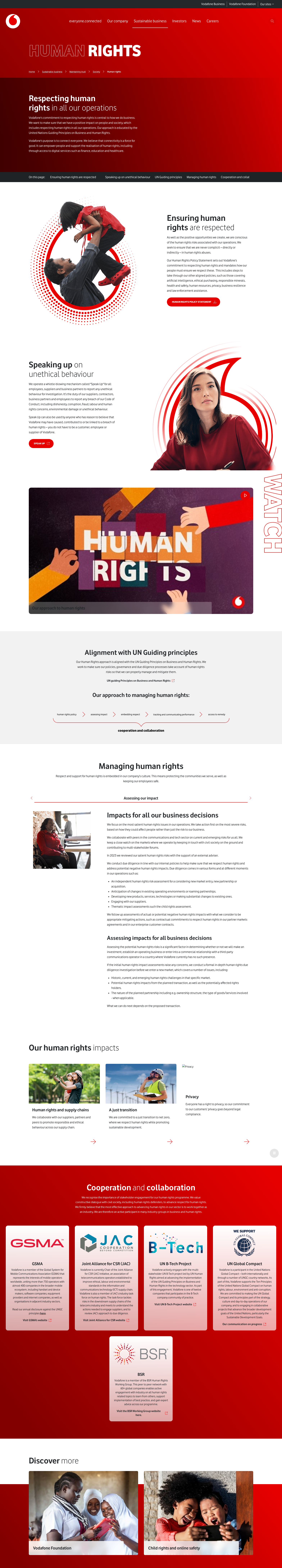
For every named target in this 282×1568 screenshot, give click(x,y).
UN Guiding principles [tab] (172, 177)
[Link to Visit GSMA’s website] (37, 1330)
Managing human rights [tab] (206, 177)
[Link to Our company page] (116, 21)
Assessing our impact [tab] (141, 799)
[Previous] (32, 799)
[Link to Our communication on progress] (244, 1334)
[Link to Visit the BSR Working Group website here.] (141, 1423)
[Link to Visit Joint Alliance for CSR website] (106, 1330)
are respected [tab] (74, 177)
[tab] (102, 175)
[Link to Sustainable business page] (149, 21)
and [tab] (246, 177)
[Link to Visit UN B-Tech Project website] (175, 1314)
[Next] (249, 799)
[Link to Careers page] (211, 21)
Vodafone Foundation (242, 4)
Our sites (267, 4)
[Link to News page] (195, 21)
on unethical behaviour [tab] (130, 177)
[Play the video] (242, 498)
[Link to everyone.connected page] (84, 21)
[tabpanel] (141, 911)
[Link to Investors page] (178, 21)
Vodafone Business (213, 4)
